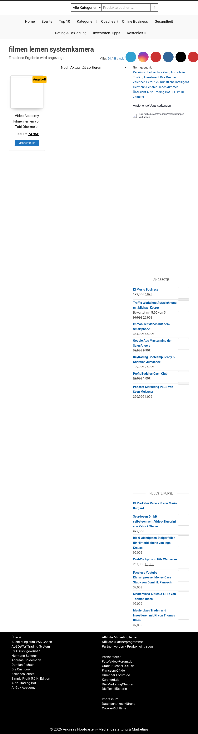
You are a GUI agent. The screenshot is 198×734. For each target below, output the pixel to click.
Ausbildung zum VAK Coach (32, 642)
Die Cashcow (21, 669)
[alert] (161, 116)
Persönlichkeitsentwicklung (151, 72)
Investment (151, 77)
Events (47, 21)
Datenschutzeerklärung (119, 704)
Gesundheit (164, 21)
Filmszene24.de (113, 670)
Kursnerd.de (110, 680)
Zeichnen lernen (23, 674)
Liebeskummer (168, 87)
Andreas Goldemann (26, 660)
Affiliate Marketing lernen (120, 637)
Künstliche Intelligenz (174, 82)
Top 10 (64, 21)
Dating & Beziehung (71, 33)
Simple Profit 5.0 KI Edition (31, 678)
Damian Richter (23, 665)
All (121, 58)
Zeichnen (139, 82)
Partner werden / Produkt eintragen (127, 646)
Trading (138, 77)
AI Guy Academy (23, 687)
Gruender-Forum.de (116, 675)
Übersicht (139, 92)
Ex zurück (152, 82)
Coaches (108, 21)
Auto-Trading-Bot (158, 92)
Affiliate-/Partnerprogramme (122, 642)
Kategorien (85, 21)
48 (114, 58)
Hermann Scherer (145, 87)
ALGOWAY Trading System (31, 646)
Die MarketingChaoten (118, 684)
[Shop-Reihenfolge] (93, 67)
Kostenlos (135, 33)
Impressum (110, 699)
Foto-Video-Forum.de (117, 661)
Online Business (135, 21)
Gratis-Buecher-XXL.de (118, 666)
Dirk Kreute (167, 77)
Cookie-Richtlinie (114, 708)
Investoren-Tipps (106, 33)
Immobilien (178, 72)
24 (109, 58)
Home (30, 21)
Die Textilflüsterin (114, 689)
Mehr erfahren (26, 142)
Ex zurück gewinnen (26, 651)
